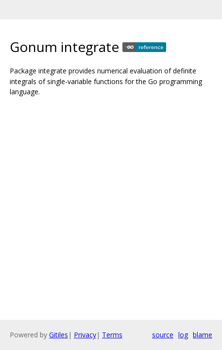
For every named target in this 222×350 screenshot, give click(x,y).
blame (202, 334)
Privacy (85, 334)
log (183, 334)
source (162, 334)
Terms (112, 334)
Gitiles (58, 334)
